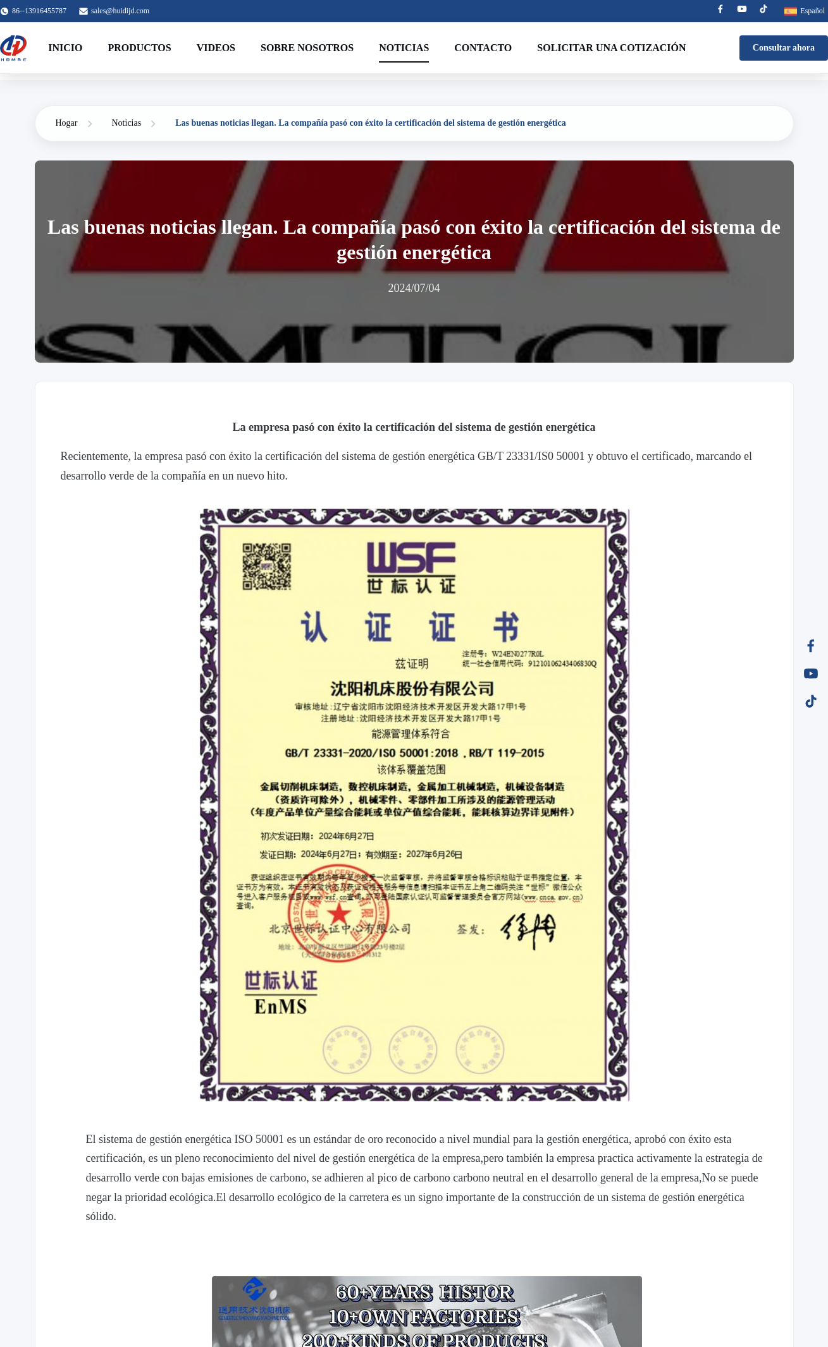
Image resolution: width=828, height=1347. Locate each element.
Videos (216, 47)
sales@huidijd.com (120, 10)
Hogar (67, 123)
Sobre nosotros (307, 47)
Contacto (483, 47)
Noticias (404, 47)
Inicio (65, 47)
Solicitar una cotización (611, 47)
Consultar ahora (784, 47)
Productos (139, 47)
